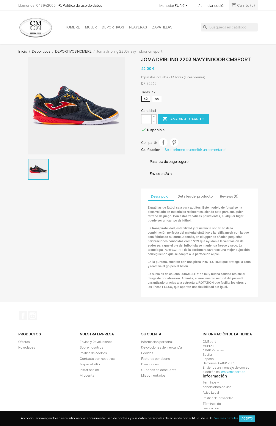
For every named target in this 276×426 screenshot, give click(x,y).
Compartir (163, 142)
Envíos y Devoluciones (96, 342)
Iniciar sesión (89, 370)
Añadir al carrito (183, 119)
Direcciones (150, 364)
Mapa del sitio (90, 364)
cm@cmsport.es (233, 372)
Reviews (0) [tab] (229, 196)
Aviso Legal (211, 392)
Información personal (156, 342)
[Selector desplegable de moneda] (182, 5)
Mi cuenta (87, 375)
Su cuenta (151, 334)
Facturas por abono (155, 359)
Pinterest (174, 142)
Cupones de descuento (159, 370)
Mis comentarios (153, 375)
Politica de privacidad (218, 398)
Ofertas (24, 342)
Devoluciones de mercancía (161, 347)
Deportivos (113, 27)
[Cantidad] (146, 119)
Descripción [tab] (161, 196)
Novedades (26, 347)
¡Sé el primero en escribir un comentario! (195, 150)
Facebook (23, 315)
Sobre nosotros (91, 347)
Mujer (91, 27)
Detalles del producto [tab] (195, 196)
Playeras (138, 27)
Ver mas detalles (226, 418)
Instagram (32, 315)
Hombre (72, 27)
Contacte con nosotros (97, 359)
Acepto (247, 418)
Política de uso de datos (82, 5)
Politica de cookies (93, 353)
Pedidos (147, 353)
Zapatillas (162, 27)
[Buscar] (229, 27)
